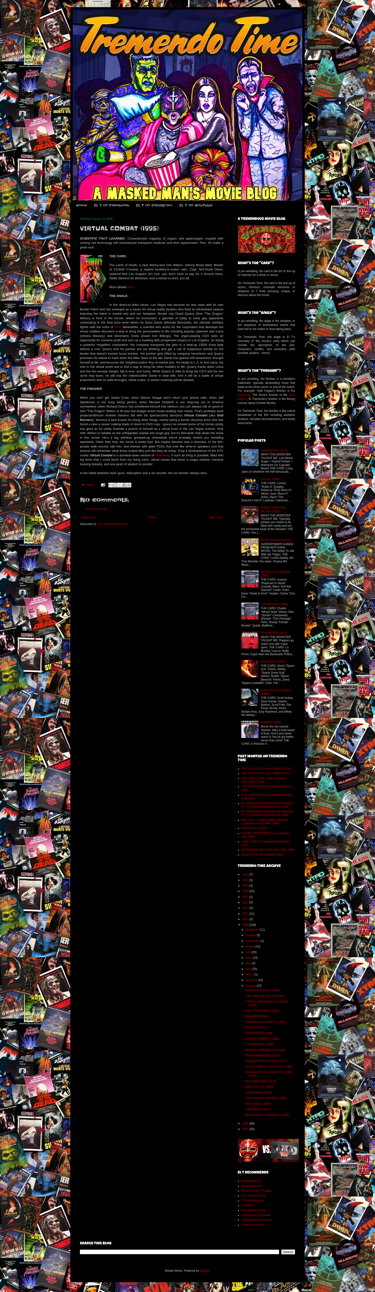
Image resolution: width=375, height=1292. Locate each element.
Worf (117, 327)
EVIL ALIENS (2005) (258, 1104)
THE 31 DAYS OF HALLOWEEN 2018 (265, 768)
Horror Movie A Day (253, 1210)
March (250, 974)
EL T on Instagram (154, 205)
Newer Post (88, 517)
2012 (245, 908)
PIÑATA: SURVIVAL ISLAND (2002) (273, 509)
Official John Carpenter (256, 1215)
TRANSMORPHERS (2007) (262, 1055)
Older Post (215, 517)
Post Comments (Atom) (112, 524)
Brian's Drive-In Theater (256, 1190)
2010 (245, 919)
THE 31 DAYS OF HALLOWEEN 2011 (265, 773)
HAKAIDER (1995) (257, 1016)
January (251, 985)
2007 (245, 1129)
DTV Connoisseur (252, 1200)
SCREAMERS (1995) (258, 1092)
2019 (245, 885)
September (253, 941)
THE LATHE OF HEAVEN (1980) (266, 1098)
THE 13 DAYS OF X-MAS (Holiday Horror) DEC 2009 (263, 780)
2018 (245, 891)
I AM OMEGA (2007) (258, 1109)
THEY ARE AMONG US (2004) (264, 996)
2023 (245, 874)
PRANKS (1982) (271, 722)
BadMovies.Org (251, 1181)
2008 (245, 1123)
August (250, 946)
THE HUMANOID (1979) (260, 1081)
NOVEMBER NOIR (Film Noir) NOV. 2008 (268, 849)
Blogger (205, 1270)
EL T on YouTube (196, 205)
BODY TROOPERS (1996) (262, 1010)
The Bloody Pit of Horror (256, 1220)
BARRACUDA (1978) (274, 450)
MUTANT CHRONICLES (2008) (265, 1050)
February (252, 980)
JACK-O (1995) (271, 479)
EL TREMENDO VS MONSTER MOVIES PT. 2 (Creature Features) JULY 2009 (267, 805)
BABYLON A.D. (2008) (259, 1087)
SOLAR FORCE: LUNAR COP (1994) (269, 1066)
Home (81, 205)
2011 (245, 913)
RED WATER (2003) (274, 633)
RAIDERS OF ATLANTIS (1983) (265, 1022)
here (130, 287)
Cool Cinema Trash (253, 1195)
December (253, 929)
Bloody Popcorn (251, 1186)
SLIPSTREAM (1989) (258, 1033)
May (249, 963)
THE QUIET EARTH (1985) (262, 990)
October (251, 935)
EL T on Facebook (111, 205)
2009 (245, 925)
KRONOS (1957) (255, 1027)
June (249, 957)
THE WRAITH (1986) (274, 604)
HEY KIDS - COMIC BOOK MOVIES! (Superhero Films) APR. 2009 (265, 821)
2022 (245, 880)
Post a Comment (96, 509)
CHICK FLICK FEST (254, 828)
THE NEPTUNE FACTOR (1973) (266, 1061)
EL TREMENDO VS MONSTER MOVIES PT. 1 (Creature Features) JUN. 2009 (267, 813)
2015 (245, 897)
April (249, 969)
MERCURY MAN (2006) (276, 540)
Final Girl (247, 1205)
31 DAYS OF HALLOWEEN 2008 (262, 854)
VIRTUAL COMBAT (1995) (262, 1038)
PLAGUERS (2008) (273, 661)
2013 (245, 902)
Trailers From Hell (252, 1225)
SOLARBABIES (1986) (259, 1044)
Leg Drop (244, 395)
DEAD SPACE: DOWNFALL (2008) (267, 1115)
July (249, 952)
